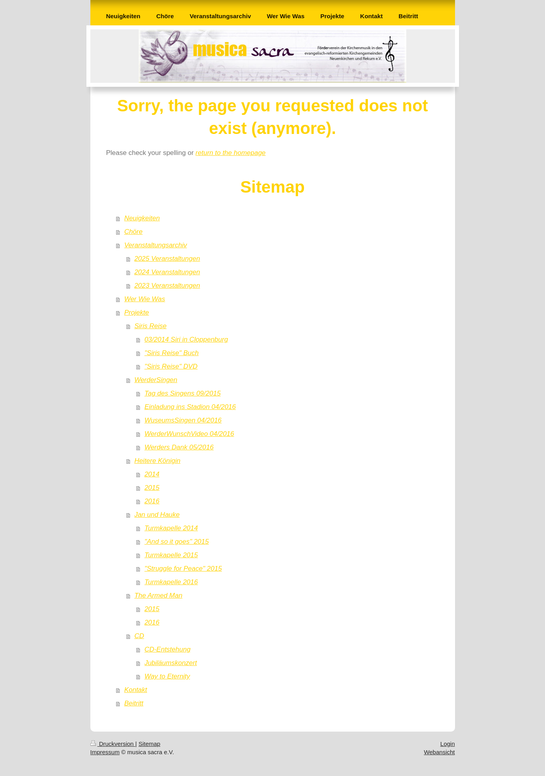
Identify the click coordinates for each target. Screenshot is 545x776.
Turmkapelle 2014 (171, 528)
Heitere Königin (157, 460)
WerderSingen (155, 380)
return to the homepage (230, 153)
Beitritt (133, 703)
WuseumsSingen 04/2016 (183, 420)
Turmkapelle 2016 (171, 582)
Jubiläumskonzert (170, 663)
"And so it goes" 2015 (176, 541)
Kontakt (135, 690)
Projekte (136, 312)
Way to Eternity (167, 676)
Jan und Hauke (157, 514)
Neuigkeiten (142, 218)
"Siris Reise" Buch (171, 353)
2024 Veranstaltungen (167, 272)
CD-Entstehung (167, 649)
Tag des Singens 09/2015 (182, 393)
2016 (151, 501)
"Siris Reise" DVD (170, 366)
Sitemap (149, 743)
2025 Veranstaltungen (167, 258)
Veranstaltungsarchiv (155, 245)
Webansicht (439, 752)
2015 (151, 487)
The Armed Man (158, 595)
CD (139, 636)
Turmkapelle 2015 (171, 555)
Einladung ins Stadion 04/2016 (190, 407)
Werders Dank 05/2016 (179, 447)
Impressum (105, 752)
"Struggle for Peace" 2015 (183, 568)
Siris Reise (150, 326)
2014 (151, 474)
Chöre (133, 231)
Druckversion (113, 743)
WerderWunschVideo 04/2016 (189, 434)
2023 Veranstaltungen (167, 285)
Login (447, 743)
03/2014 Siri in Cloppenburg (186, 339)
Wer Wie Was (144, 299)
